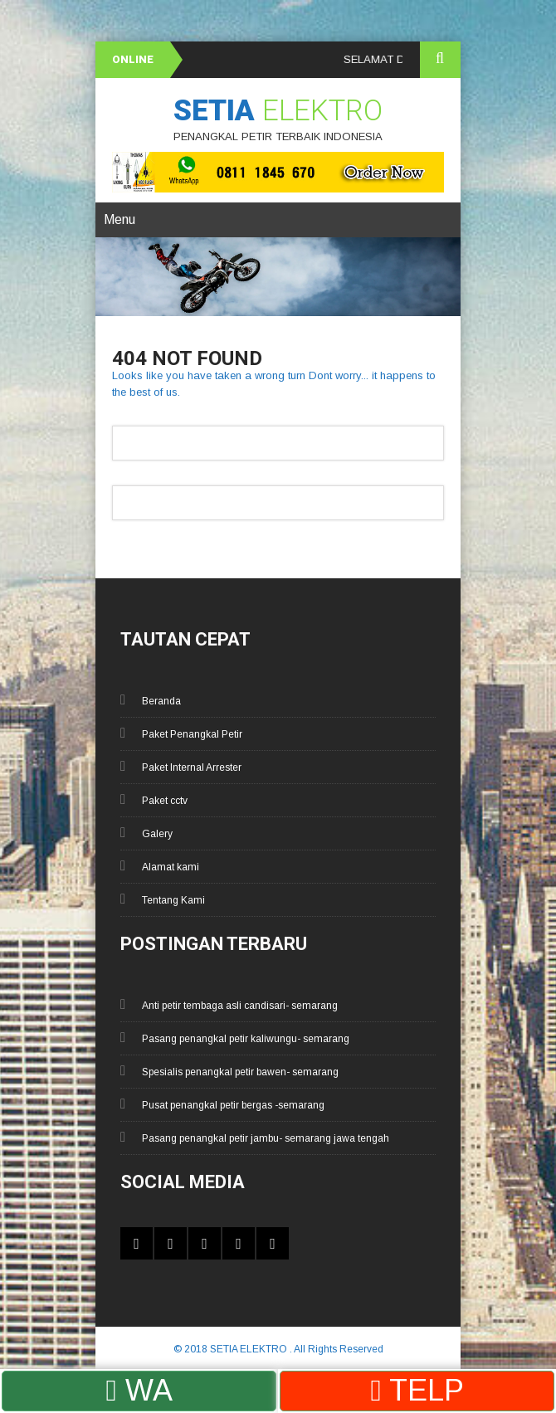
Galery (157, 834)
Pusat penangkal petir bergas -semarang (233, 1105)
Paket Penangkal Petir (192, 734)
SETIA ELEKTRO (250, 1349)
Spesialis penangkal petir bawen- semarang (240, 1072)
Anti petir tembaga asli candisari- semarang (240, 1005)
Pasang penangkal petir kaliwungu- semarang (245, 1039)
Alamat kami (170, 867)
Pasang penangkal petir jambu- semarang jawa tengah (265, 1138)
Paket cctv (165, 800)
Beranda (161, 701)
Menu (119, 219)
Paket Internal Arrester (191, 767)
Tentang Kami (173, 900)
